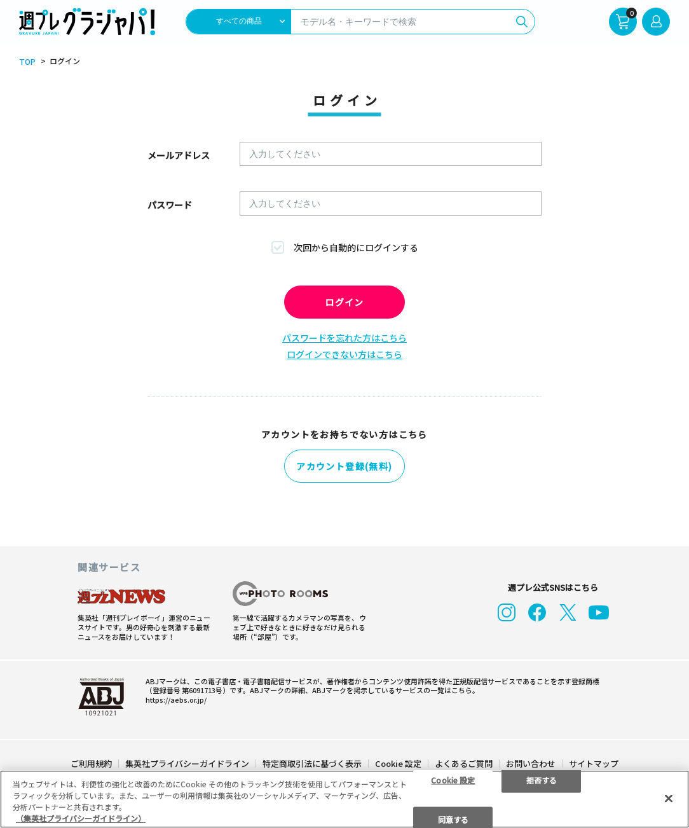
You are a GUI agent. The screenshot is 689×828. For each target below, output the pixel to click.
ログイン (344, 302)
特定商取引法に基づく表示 (312, 760)
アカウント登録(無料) (344, 466)
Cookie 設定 (398, 760)
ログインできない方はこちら (344, 354)
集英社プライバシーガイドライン (187, 760)
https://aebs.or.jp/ (176, 696)
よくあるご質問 (464, 760)
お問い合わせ (531, 760)
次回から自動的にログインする (356, 247)
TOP (27, 62)
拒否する (541, 779)
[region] (344, 799)
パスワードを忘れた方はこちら (344, 337)
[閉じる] (669, 798)
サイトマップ (593, 760)
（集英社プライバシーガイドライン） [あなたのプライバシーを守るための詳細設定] (81, 818)
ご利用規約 (91, 760)
